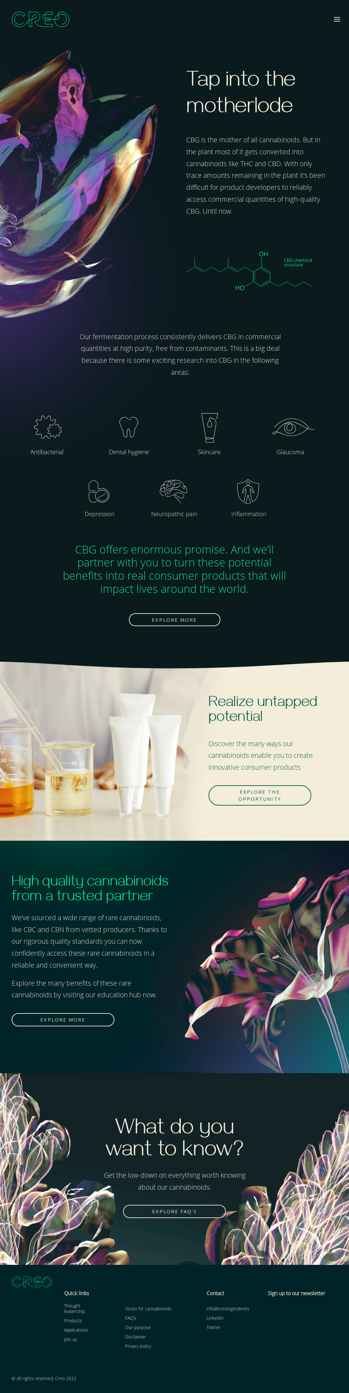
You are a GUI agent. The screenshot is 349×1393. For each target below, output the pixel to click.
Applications (76, 1329)
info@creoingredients (228, 1308)
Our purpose (138, 1327)
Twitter (213, 1327)
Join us (70, 1339)
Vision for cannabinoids (148, 1308)
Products (73, 1320)
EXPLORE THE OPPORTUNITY (260, 795)
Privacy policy (138, 1345)
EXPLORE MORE (174, 619)
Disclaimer (135, 1336)
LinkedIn (215, 1317)
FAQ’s (130, 1317)
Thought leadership (74, 1308)
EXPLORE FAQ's (174, 1211)
